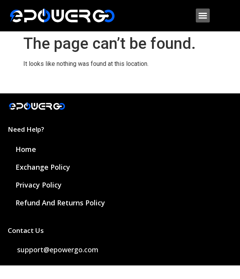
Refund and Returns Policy (60, 202)
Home (26, 149)
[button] (203, 15)
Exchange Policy (43, 167)
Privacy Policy (39, 184)
